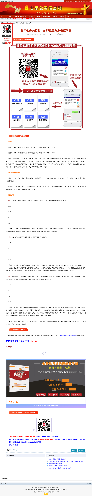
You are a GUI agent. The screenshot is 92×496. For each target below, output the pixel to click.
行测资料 (38, 16)
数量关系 (28, 23)
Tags (5, 483)
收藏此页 (74, 450)
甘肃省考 (8, 16)
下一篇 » (15, 450)
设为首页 (83, 1)
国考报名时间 (4, 19)
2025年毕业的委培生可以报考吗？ (58, 459)
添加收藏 (88, 1)
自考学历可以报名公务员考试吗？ (58, 466)
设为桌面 (77, 1)
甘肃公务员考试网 (13, 23)
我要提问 (61, 34)
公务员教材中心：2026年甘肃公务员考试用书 (23, 19)
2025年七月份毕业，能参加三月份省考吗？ (60, 468)
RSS (2, 483)
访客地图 (67, 1)
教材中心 (69, 16)
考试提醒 (81, 450)
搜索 (88, 19)
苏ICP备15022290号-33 (61, 489)
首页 (2, 16)
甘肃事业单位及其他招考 (19, 16)
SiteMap (72, 1)
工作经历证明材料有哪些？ (56, 463)
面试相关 (54, 16)
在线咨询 (62, 16)
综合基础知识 (46, 16)
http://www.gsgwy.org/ (39, 489)
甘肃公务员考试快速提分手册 (68, 335)
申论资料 (31, 16)
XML (58, 492)
